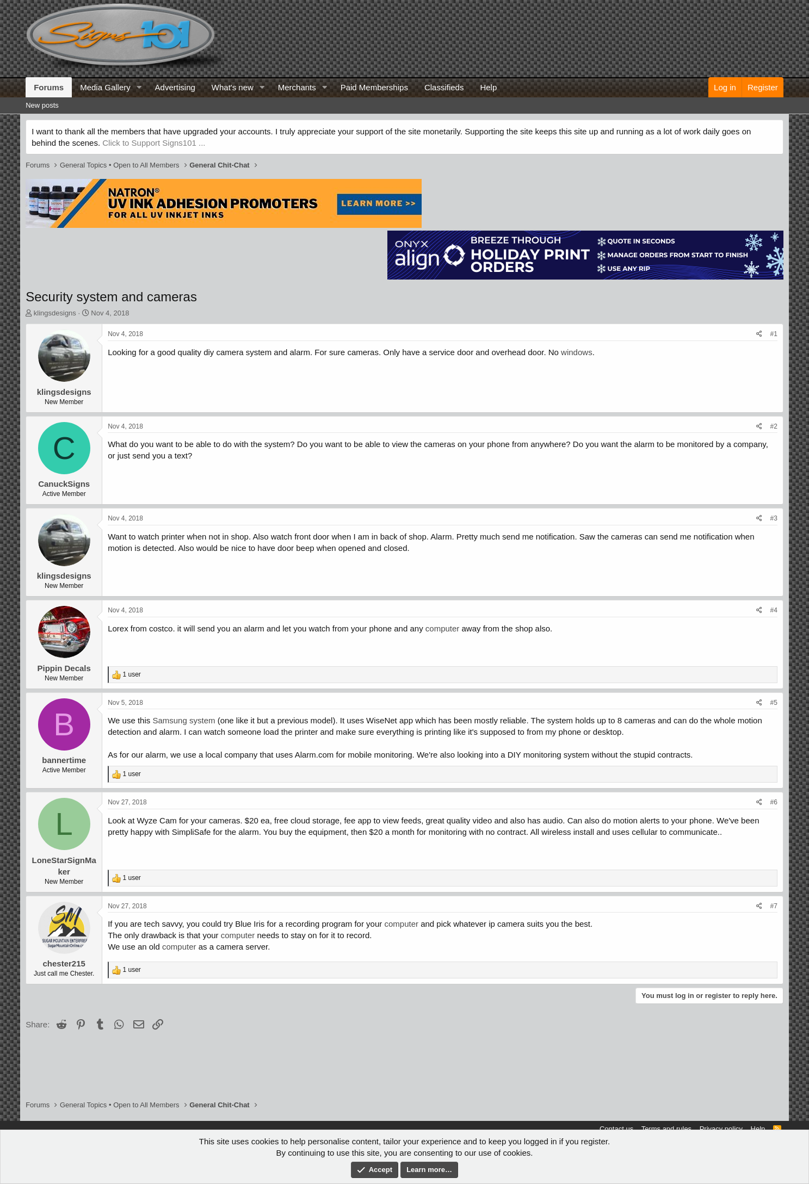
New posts (42, 105)
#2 (773, 426)
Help (488, 87)
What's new (233, 87)
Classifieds (444, 87)
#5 (773, 702)
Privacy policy (721, 1129)
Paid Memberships (374, 87)
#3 (773, 518)
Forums (49, 87)
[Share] (759, 334)
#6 (773, 802)
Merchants (297, 87)
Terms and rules (666, 1129)
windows (576, 352)
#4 (773, 610)
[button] (139, 87)
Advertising (175, 87)
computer (442, 628)
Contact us (616, 1129)
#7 (773, 906)
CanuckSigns (64, 483)
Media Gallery (105, 87)
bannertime (64, 760)
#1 (773, 334)
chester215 (63, 963)
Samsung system (183, 720)
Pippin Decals (63, 668)
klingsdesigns (55, 313)
